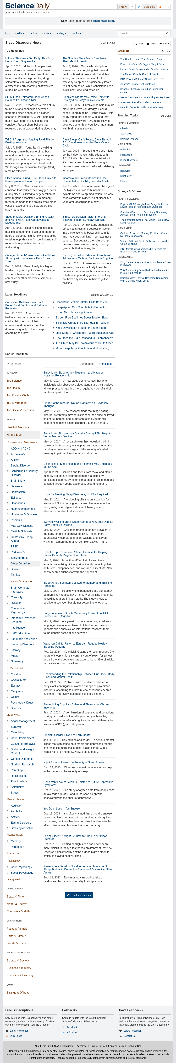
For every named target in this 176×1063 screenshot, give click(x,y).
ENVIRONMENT (14, 921)
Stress (15, 792)
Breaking (123, 50)
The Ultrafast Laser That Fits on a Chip (141, 59)
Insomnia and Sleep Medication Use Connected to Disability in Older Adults (86, 180)
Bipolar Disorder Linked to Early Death (66, 735)
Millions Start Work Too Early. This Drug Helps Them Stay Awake (29, 60)
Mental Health (15, 799)
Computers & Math (18, 911)
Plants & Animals (17, 928)
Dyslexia (16, 602)
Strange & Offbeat (18, 992)
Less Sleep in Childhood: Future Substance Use (85, 332)
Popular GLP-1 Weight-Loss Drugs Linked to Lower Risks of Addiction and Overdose (144, 205)
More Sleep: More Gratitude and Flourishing (82, 348)
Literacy (15, 650)
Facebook (72, 1027)
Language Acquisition (24, 638)
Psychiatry (13, 853)
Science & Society (18, 960)
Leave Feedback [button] (132, 1030)
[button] (139, 43)
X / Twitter (72, 1032)
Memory (16, 841)
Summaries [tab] (87, 363)
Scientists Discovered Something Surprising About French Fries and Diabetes (143, 213)
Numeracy (17, 661)
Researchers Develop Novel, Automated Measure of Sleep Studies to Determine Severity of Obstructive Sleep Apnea (78, 869)
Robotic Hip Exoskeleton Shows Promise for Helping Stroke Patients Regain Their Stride (75, 554)
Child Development (22, 738)
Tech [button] (33, 33)
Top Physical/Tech (18, 395)
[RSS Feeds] (160, 6)
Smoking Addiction (22, 828)
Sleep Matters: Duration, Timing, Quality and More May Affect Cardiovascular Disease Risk (29, 219)
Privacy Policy (97, 1046)
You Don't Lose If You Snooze (61, 808)
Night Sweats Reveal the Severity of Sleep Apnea (73, 762)
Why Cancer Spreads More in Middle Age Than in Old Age (145, 263)
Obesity (124, 128)
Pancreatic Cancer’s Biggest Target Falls (142, 64)
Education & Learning (19, 581)
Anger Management (23, 721)
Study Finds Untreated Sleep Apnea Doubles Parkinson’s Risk (27, 99)
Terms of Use (134, 1046)
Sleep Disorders (20, 563)
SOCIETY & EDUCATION (18, 953)
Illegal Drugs (15, 667)
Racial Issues (19, 775)
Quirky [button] (76, 33)
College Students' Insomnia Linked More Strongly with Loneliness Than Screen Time (30, 258)
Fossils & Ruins (16, 943)
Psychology (13, 860)
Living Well (13, 714)
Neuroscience (15, 834)
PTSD (14, 546)
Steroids (16, 708)
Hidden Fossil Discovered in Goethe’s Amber (144, 69)
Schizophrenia (19, 557)
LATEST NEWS (14, 364)
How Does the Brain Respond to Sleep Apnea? (84, 337)
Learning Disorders (22, 644)
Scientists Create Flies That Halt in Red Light (83, 322)
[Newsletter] (167, 6)
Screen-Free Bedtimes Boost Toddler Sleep (82, 317)
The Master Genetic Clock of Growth (139, 74)
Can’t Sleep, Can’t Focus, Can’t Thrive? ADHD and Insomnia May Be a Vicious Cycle (87, 142)
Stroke (15, 569)
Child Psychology (21, 867)
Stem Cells (126, 133)
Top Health (13, 388)
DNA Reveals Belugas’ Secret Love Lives (142, 79)
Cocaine (16, 674)
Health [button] (19, 33)
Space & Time (15, 896)
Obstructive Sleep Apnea (21, 539)
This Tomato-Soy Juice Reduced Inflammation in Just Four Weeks (144, 271)
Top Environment (17, 402)
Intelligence (18, 627)
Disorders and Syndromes (22, 442)
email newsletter (103, 20)
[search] (167, 33)
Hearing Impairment (23, 508)
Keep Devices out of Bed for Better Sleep (81, 327)
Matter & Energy (17, 903)
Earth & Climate (16, 936)
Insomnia (16, 520)
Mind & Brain (15, 434)
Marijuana (17, 691)
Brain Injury (18, 480)
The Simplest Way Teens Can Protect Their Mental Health (85, 60)
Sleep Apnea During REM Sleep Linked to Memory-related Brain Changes (30, 180)
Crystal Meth (18, 679)
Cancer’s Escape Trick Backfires (137, 84)
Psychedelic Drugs (22, 702)
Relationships (19, 781)
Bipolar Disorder (21, 465)
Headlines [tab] (105, 363)
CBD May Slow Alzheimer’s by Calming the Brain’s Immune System (143, 250)
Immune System (129, 139)
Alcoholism (17, 811)
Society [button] (61, 33)
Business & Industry (19, 967)
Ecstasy (15, 685)
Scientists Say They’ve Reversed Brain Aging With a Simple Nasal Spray (144, 279)
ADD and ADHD (20, 448)
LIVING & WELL (125, 165)
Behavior (16, 726)
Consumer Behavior (23, 743)
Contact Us (129, 1036)
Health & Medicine (18, 427)
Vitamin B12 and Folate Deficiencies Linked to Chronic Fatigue (144, 242)
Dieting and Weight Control (22, 751)
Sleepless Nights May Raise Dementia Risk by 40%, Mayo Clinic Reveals (86, 99)
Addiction (16, 805)
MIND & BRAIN (125, 144)
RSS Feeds (16, 1036)
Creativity (16, 597)
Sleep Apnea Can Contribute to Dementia (81, 307)
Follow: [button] (123, 6)
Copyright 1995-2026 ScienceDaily (27, 1051)
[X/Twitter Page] (138, 6)
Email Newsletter (19, 1030)
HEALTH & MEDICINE (128, 123)
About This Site (43, 1046)
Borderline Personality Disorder (24, 473)
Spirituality (17, 787)
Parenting (17, 770)
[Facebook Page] (132, 6)
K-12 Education (20, 633)
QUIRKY (11, 985)
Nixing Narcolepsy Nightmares (74, 312)
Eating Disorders (21, 822)
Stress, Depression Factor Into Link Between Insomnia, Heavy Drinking (84, 218)
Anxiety (15, 817)
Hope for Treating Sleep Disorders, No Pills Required (75, 494)
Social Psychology (22, 872)
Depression (18, 492)
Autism (15, 459)
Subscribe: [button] (149, 6)
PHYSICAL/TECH (15, 889)
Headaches (18, 503)
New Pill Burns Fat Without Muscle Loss (141, 107)
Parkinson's (18, 552)
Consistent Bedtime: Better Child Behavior (81, 302)
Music (14, 655)
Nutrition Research (22, 764)
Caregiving (17, 732)
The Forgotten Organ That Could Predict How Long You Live (144, 221)
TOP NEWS (12, 373)
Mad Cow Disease (22, 525)
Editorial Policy (116, 1046)
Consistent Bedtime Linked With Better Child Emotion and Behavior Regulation (26, 305)
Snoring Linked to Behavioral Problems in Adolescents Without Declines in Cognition (88, 257)
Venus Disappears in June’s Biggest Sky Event (145, 97)
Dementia (17, 486)
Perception (17, 846)
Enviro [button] (46, 33)
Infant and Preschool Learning (23, 620)
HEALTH (11, 419)
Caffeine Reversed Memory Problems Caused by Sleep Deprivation (144, 234)
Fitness (124, 181)
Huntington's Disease (24, 514)
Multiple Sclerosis (21, 531)
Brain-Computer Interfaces (20, 589)
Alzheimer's (18, 454)
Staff (56, 1046)
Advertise (82, 1046)
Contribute (68, 1046)
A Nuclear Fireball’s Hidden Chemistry (140, 102)
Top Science (14, 380)
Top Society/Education (20, 410)
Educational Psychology (18, 610)
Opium (15, 696)
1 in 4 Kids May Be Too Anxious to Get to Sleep (84, 343)
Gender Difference (22, 758)
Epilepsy (16, 497)
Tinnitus (15, 574)
